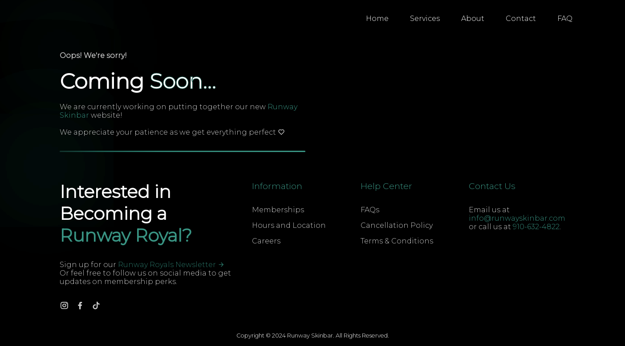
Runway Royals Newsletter (171, 264)
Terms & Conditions (397, 241)
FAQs (370, 210)
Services (425, 18)
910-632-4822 (536, 226)
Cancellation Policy (397, 225)
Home (377, 18)
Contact (521, 18)
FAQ (564, 18)
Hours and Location (289, 225)
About (472, 18)
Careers (266, 241)
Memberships (278, 210)
